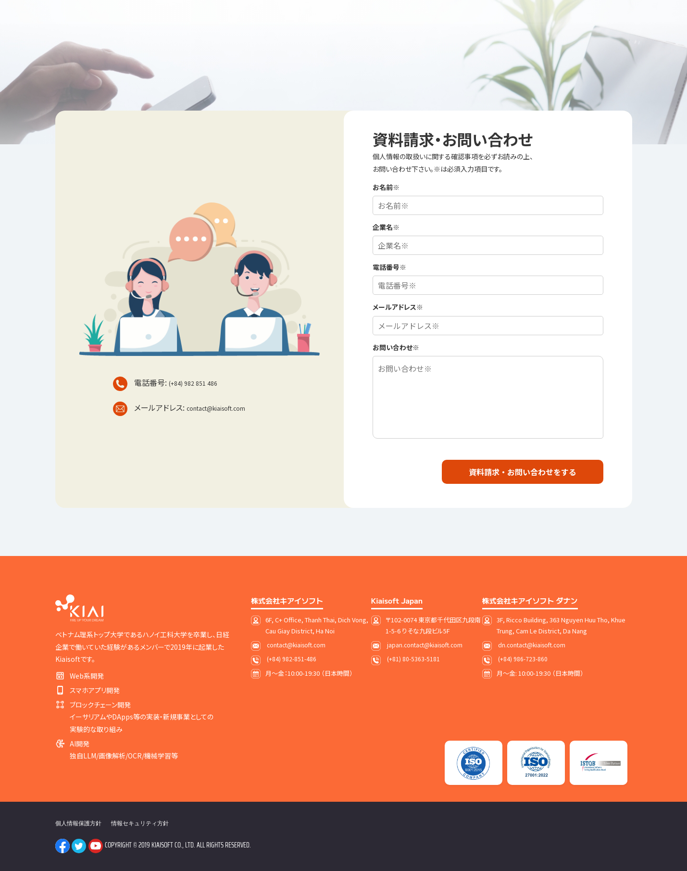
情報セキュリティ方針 (140, 823)
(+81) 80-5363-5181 (413, 659)
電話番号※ (389, 267)
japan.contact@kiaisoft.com (424, 645)
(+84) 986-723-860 (523, 659)
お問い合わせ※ (396, 347)
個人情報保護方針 (78, 823)
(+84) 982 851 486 (193, 383)
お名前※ (386, 187)
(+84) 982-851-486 (291, 659)
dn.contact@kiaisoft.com (531, 645)
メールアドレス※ (398, 307)
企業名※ (386, 227)
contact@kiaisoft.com (216, 408)
